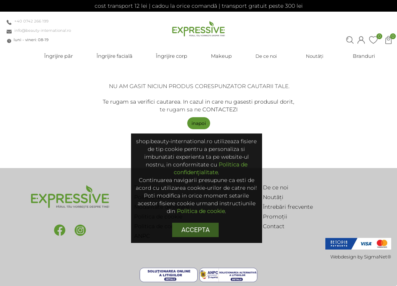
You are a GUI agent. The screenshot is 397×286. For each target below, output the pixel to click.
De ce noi (275, 187)
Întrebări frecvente (288, 206)
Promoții (275, 216)
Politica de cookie (201, 211)
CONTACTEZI (220, 109)
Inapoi (199, 123)
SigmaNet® (377, 257)
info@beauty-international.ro (42, 30)
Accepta (195, 230)
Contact (274, 226)
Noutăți (273, 197)
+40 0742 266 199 (31, 21)
